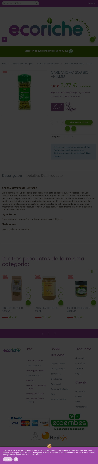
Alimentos (79, 368)
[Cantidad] (57, 122)
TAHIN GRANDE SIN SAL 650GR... (46, 310)
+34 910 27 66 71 (33, 365)
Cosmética (80, 363)
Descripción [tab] (12, 175)
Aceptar (7, 459)
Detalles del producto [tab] (44, 175)
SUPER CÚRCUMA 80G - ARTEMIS (79, 310)
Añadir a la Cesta (79, 122)
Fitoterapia (80, 358)
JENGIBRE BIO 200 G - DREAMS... (13, 310)
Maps (30, 402)
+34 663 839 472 (33, 375)
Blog (53, 394)
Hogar (78, 373)
